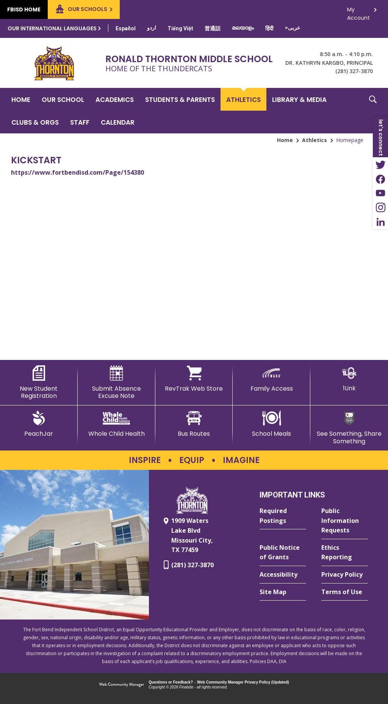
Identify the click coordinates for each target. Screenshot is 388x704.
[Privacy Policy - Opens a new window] (344, 575)
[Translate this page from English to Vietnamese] (180, 28)
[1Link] (349, 378)
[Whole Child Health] (116, 424)
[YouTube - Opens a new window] (380, 193)
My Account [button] (358, 11)
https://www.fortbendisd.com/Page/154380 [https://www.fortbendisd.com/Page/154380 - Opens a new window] (77, 172)
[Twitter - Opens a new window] (380, 164)
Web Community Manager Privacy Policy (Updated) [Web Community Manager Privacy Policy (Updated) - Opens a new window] (243, 682)
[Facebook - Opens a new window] (380, 179)
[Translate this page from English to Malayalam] (243, 28)
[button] (373, 110)
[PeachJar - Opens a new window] (39, 424)
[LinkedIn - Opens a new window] (380, 222)
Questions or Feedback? (171, 682)
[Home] (21, 99)
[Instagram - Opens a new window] (380, 207)
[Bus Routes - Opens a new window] (194, 424)
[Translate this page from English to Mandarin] (212, 28)
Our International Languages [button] (52, 28)
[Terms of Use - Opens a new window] (344, 592)
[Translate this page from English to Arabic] (292, 28)
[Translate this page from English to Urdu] (151, 28)
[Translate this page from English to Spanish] (125, 28)
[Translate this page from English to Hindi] (269, 28)
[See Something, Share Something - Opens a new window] (349, 427)
